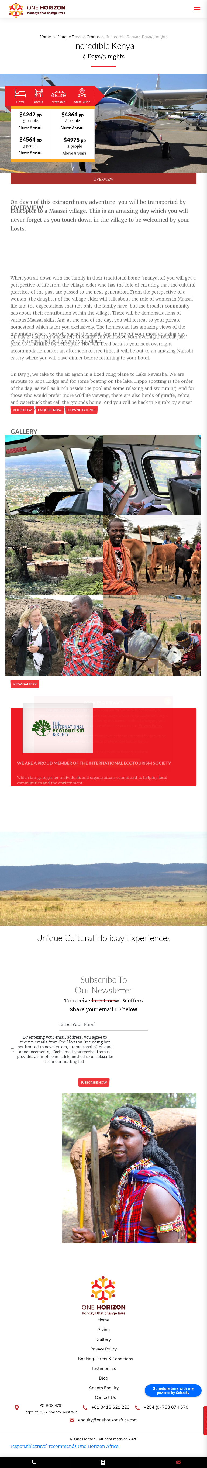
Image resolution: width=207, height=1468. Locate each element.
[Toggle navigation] (195, 9)
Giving (103, 1330)
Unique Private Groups (79, 37)
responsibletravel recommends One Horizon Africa (65, 1446)
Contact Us (105, 1398)
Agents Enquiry (104, 1388)
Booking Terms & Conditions (105, 1359)
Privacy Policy (103, 1349)
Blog (103, 1378)
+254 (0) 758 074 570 (166, 1407)
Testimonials (103, 1368)
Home (45, 37)
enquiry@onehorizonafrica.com (108, 1420)
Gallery (103, 1339)
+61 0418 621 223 (110, 1407)
